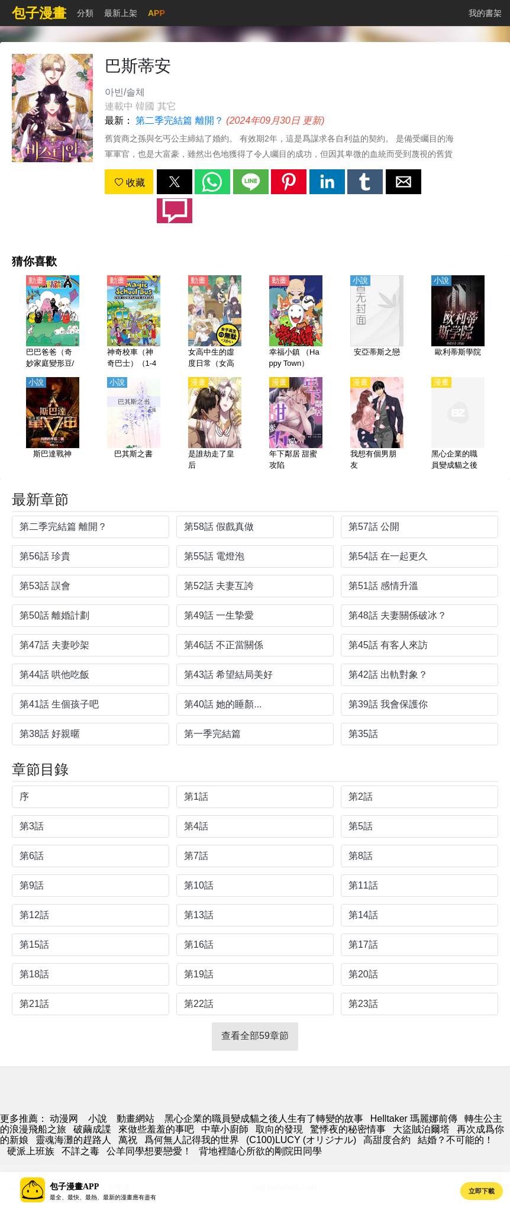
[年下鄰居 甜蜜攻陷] (295, 424)
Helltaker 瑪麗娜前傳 (414, 1119)
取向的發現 (279, 1129)
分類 (85, 13)
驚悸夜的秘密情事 (348, 1129)
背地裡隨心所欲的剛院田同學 (260, 1151)
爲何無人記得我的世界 (191, 1140)
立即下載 (482, 1191)
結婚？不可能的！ (455, 1140)
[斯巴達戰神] (52, 424)
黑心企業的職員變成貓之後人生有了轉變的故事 (263, 1119)
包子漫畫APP (74, 1186)
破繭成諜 (92, 1129)
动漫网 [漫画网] (64, 1119)
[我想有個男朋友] (377, 424)
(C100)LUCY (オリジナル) (301, 1140)
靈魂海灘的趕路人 (73, 1140)
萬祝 (127, 1140)
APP (156, 13)
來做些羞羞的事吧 (156, 1129)
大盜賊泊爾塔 (421, 1129)
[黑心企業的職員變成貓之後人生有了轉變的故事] (458, 424)
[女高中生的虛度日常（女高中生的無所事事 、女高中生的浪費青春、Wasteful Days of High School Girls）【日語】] (214, 322)
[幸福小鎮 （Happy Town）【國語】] (295, 322)
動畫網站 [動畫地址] (135, 1119)
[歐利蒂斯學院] (458, 322)
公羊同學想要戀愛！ (149, 1151)
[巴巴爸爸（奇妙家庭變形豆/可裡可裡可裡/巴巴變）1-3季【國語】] (52, 322)
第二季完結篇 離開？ (179, 120)
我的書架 (485, 13)
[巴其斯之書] (133, 424)
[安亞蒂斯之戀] (377, 322)
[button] (174, 181)
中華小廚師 (224, 1129)
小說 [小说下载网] (97, 1119)
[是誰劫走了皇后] (214, 424)
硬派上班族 (30, 1151)
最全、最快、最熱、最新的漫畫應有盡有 (103, 1197)
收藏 (129, 183)
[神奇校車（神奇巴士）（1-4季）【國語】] (133, 322)
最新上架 (120, 13)
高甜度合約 (387, 1140)
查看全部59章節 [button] (255, 1036)
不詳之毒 (80, 1151)
